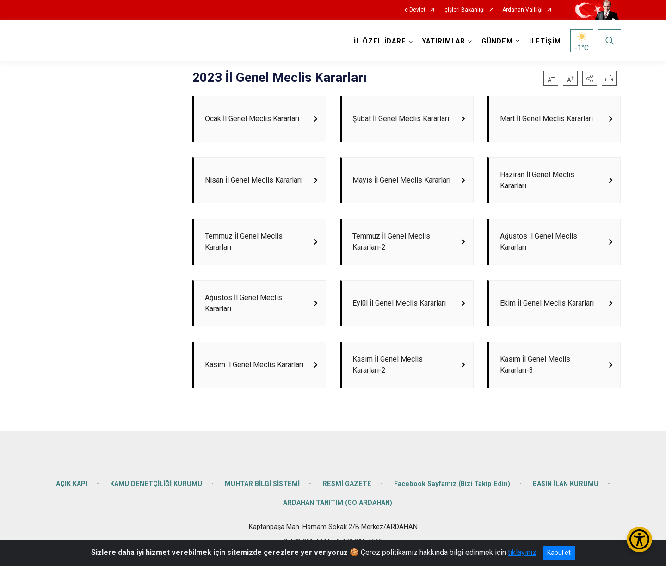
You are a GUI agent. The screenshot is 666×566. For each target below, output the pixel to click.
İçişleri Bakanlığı (464, 10)
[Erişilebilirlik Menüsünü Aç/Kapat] (639, 539)
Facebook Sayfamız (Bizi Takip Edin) (452, 488)
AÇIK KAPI (71, 488)
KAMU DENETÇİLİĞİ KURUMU (156, 488)
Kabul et (559, 552)
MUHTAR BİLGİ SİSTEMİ (262, 488)
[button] (589, 78)
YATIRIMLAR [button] (443, 41)
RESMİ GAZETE (346, 488)
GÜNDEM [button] (497, 41)
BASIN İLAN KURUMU (565, 488)
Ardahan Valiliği (522, 10)
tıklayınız (522, 552)
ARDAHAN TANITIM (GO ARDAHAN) (337, 507)
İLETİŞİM (545, 41)
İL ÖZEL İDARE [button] (380, 41)
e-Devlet (415, 10)
